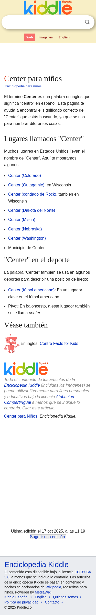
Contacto (52, 602)
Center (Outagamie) (26, 185)
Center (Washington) (27, 238)
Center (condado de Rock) (32, 194)
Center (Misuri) (21, 219)
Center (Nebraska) (25, 229)
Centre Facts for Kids (59, 343)
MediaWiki (43, 592)
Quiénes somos (65, 597)
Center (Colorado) (24, 175)
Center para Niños (20, 416)
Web (29, 37)
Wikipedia (53, 587)
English (64, 37)
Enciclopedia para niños (23, 86)
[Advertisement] (48, 57)
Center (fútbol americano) (31, 290)
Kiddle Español (16, 597)
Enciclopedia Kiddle (22, 385)
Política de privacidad (21, 602)
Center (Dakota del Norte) (31, 210)
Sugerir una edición (47, 537)
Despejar (76, 22)
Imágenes (46, 37)
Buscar (87, 22)
